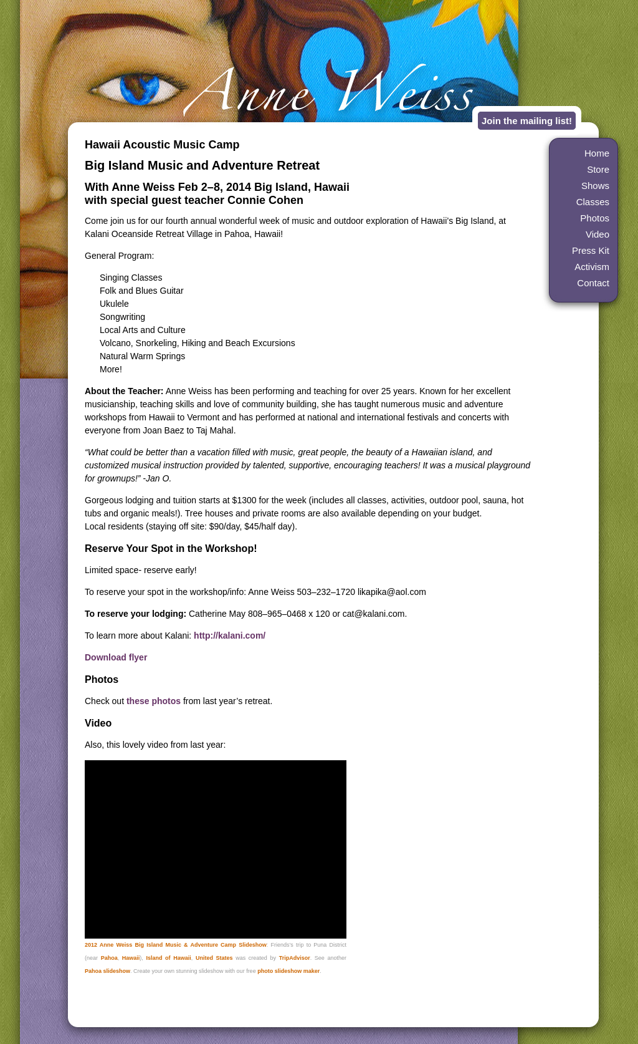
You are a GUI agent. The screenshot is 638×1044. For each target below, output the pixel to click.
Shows (595, 185)
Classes (592, 201)
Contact (593, 283)
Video (597, 234)
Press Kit (590, 250)
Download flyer (116, 657)
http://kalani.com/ (229, 635)
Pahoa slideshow (107, 971)
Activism (591, 266)
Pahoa (109, 958)
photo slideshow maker (288, 971)
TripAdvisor (294, 958)
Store (598, 169)
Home (596, 153)
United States (214, 958)
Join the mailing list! (527, 120)
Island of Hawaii (168, 958)
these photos (153, 701)
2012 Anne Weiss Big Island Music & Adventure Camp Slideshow (176, 945)
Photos (594, 218)
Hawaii (131, 958)
